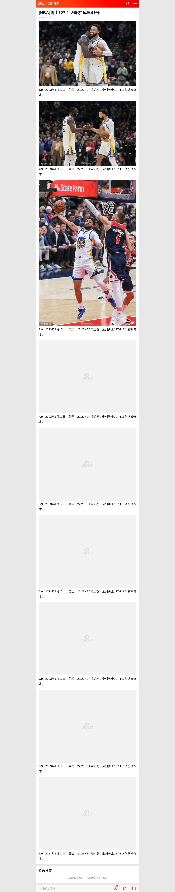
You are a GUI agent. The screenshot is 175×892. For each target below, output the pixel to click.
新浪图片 (54, 3)
